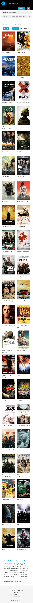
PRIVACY (16, 592)
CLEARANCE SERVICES (16, 594)
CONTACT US (16, 597)
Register (21, 8)
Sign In (6, 28)
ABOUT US (16, 588)
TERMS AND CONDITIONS (16, 590)
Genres (4, 24)
